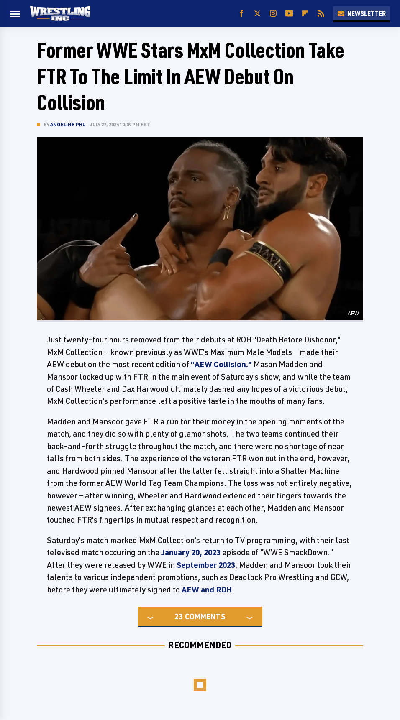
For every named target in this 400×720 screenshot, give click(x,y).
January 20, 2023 (191, 552)
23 (178, 616)
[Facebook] (241, 13)
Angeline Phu (68, 124)
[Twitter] (257, 13)
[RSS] (321, 13)
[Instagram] (273, 13)
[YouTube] (289, 13)
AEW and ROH (207, 590)
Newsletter (361, 13)
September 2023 (206, 565)
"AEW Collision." (221, 364)
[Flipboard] (305, 13)
